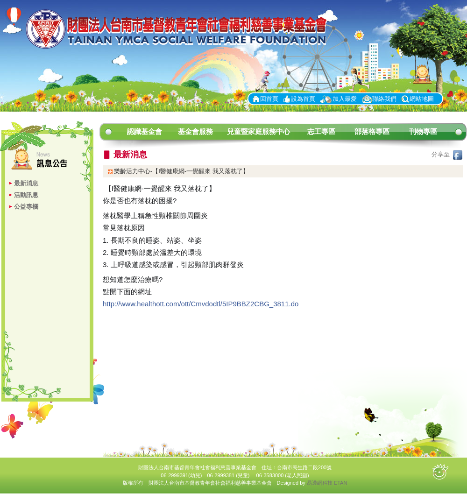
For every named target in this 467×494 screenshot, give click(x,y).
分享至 (447, 154)
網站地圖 (422, 98)
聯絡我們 (384, 98)
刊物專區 (423, 131)
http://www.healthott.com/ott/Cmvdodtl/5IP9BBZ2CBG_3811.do (200, 304)
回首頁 (269, 98)
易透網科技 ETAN (327, 483)
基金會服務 (195, 131)
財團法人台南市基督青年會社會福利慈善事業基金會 (180, 29)
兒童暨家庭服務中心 (258, 131)
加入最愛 (345, 98)
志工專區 (321, 131)
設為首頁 (303, 98)
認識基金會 (144, 131)
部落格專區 (371, 131)
